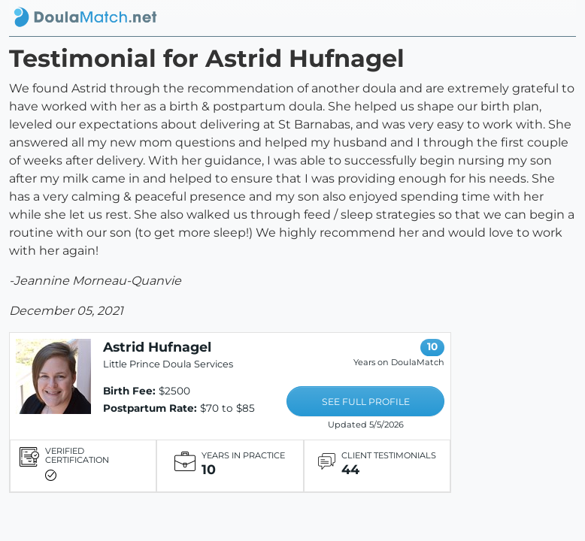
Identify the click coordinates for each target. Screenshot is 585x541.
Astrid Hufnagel (157, 347)
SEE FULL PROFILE (366, 401)
